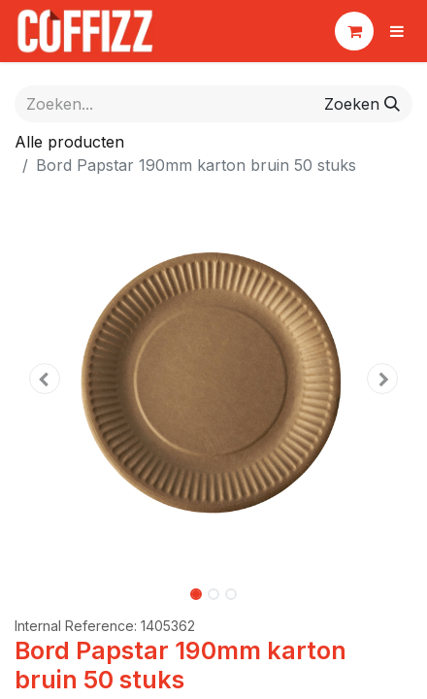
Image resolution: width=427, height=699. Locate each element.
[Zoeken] (362, 103)
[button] (45, 378)
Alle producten (69, 141)
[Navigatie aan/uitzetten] (396, 31)
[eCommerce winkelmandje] (354, 31)
